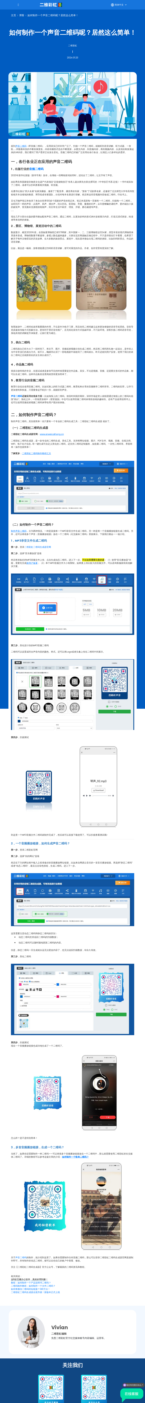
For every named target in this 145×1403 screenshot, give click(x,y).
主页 (13, 15)
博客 (21, 15)
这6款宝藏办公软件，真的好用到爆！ (29, 1279)
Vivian (59, 1327)
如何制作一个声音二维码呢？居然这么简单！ (52, 15)
